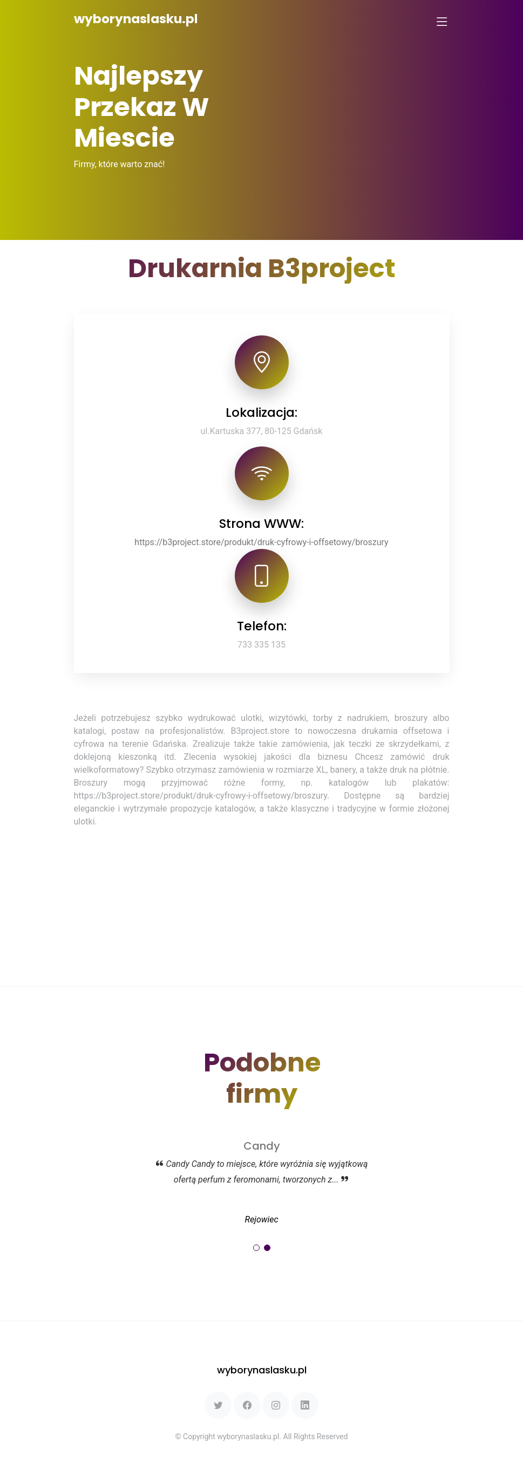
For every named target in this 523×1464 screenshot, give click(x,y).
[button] (256, 1248)
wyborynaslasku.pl (136, 19)
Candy (261, 1145)
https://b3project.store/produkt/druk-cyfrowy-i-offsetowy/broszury (261, 542)
